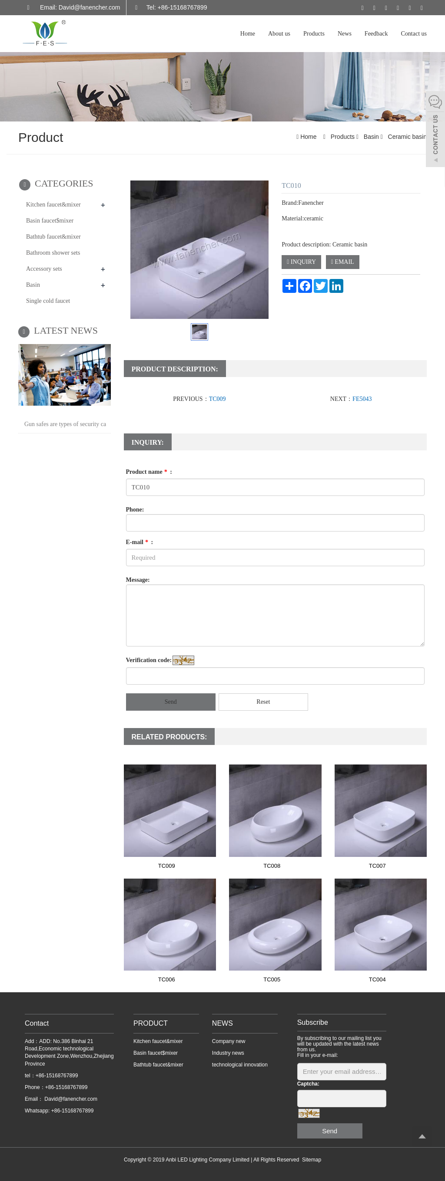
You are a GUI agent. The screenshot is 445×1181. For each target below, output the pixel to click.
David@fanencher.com (70, 1099)
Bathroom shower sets (53, 252)
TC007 (377, 866)
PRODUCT (150, 1023)
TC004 (377, 979)
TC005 (271, 979)
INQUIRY (301, 262)
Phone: (135, 509)
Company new (229, 1041)
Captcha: (308, 1084)
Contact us (414, 33)
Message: (138, 580)
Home (247, 33)
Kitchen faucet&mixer (53, 204)
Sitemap (311, 1160)
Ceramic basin (406, 136)
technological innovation (240, 1065)
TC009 (217, 399)
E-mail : (139, 542)
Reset (263, 702)
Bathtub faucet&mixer (53, 236)
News (345, 33)
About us (279, 33)
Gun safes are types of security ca (65, 424)
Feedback (376, 33)
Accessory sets (44, 269)
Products (314, 33)
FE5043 (362, 399)
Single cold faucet (48, 301)
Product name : (149, 472)
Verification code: (149, 660)
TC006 (166, 979)
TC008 (271, 866)
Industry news (228, 1053)
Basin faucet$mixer (49, 220)
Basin (371, 136)
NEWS (222, 1023)
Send (171, 702)
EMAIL (342, 262)
